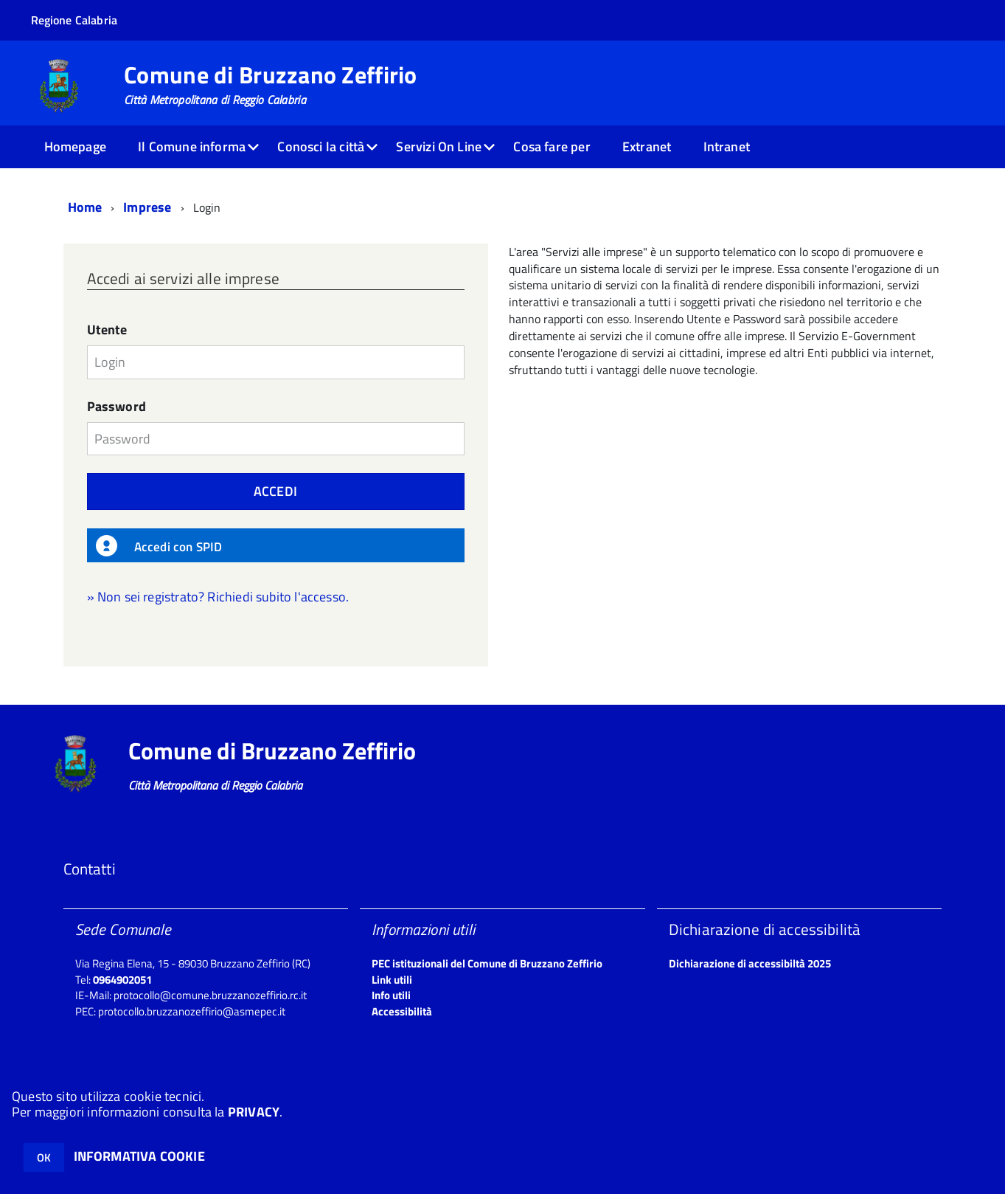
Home (85, 207)
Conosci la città (320, 146)
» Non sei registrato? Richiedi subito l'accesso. (218, 597)
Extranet (646, 146)
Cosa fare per (551, 146)
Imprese (147, 207)
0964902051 (122, 979)
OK (44, 1157)
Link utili (392, 979)
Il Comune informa (192, 146)
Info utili (391, 995)
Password (116, 406)
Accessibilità (402, 1011)
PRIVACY (253, 1112)
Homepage (75, 146)
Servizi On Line (438, 146)
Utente (107, 329)
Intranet (726, 146)
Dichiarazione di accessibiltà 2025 (750, 963)
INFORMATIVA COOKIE (139, 1156)
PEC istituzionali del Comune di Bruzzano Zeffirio (487, 963)
